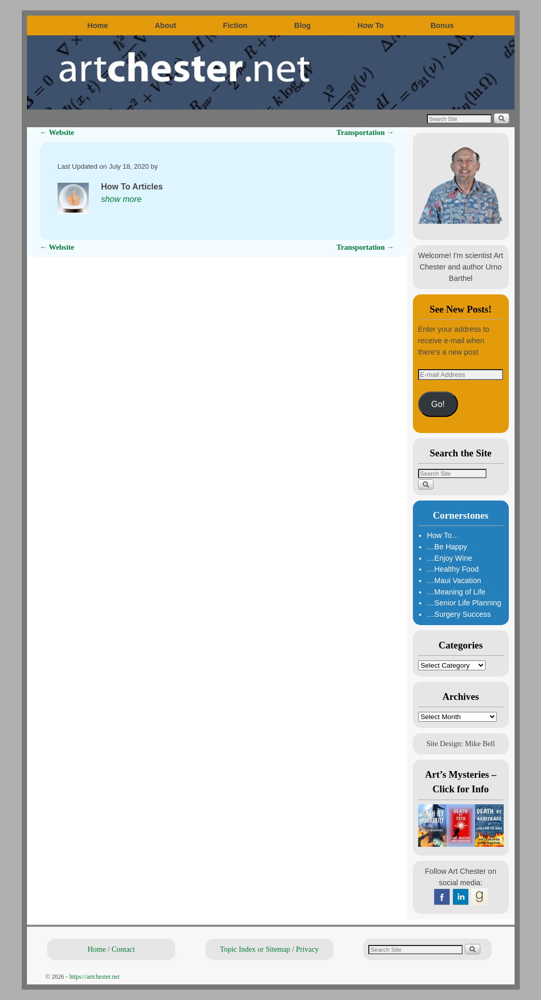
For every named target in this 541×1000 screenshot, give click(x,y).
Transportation (365, 132)
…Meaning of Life (456, 592)
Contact (123, 949)
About (165, 25)
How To (370, 25)
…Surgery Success (459, 614)
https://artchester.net (95, 976)
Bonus (442, 25)
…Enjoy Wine (449, 558)
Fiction (235, 25)
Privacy (307, 949)
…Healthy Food (453, 569)
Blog (302, 25)
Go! (438, 404)
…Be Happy (447, 547)
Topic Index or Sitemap (255, 949)
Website (57, 132)
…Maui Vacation (454, 580)
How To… (443, 535)
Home (97, 25)
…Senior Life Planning (464, 603)
